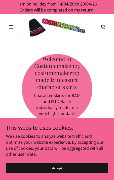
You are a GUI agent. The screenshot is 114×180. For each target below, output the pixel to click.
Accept (57, 175)
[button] (13, 27)
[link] (57, 27)
